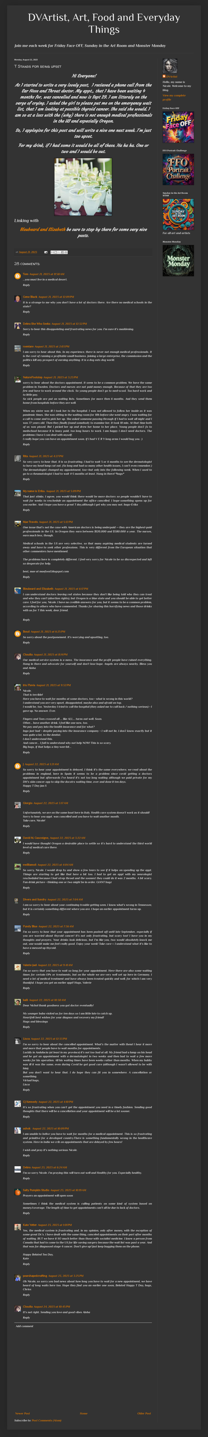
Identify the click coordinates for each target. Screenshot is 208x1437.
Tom (25, 274)
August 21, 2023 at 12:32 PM (69, 323)
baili (25, 1000)
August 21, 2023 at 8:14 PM (51, 654)
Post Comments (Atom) (46, 1420)
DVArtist (171, 76)
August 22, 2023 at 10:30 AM (47, 1000)
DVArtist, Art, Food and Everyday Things (104, 23)
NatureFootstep (32, 377)
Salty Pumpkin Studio (36, 1190)
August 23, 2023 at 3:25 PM (65, 1276)
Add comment (24, 1326)
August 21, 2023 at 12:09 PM (56, 297)
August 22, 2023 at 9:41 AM (55, 965)
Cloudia (28, 654)
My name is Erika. (34, 491)
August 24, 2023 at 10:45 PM (52, 1306)
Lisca (26, 1038)
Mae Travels (30, 522)
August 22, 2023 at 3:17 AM (51, 803)
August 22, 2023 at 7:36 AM (56, 926)
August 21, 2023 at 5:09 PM (63, 491)
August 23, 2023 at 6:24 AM (49, 1167)
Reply (26, 285)
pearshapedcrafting (35, 1276)
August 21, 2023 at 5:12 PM (56, 522)
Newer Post (22, 1413)
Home (83, 1413)
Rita (25, 456)
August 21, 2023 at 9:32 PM (53, 685)
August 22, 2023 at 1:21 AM (42, 764)
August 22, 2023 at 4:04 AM (55, 864)
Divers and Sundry (34, 899)
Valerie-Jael (30, 965)
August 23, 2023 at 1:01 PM (55, 1225)
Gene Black (30, 297)
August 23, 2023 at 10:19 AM (68, 1190)
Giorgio (27, 803)
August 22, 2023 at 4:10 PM (55, 1102)
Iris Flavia (29, 685)
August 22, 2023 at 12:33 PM (49, 1038)
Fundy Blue (30, 926)
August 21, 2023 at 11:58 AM (46, 274)
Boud (26, 631)
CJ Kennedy (30, 1102)
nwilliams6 (29, 864)
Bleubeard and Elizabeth (42, 229)
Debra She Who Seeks (36, 323)
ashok (27, 1128)
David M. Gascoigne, (36, 838)
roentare (28, 346)
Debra (26, 1167)
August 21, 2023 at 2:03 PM (52, 346)
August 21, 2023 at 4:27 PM (46, 456)
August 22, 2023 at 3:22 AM (67, 838)
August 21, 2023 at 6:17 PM (71, 588)
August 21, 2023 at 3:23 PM (60, 377)
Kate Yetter (30, 1225)
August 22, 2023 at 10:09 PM (50, 1128)
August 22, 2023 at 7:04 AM (65, 899)
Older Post (144, 1413)
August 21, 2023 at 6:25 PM (48, 631)
